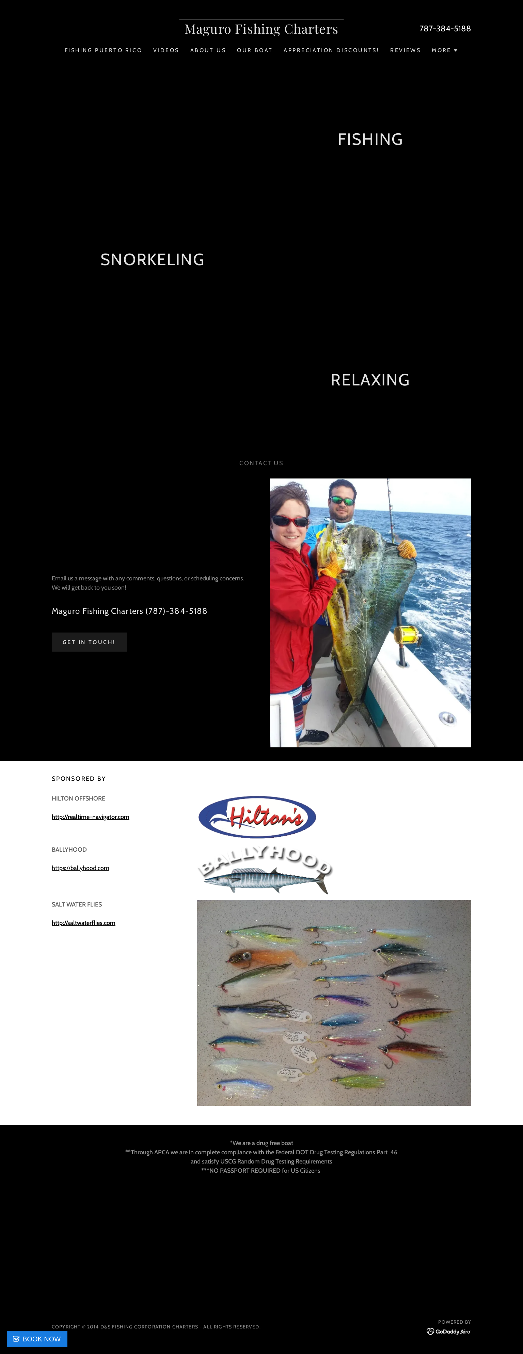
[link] (261, 31)
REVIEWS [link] (405, 50)
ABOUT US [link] (208, 50)
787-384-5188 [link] (445, 28)
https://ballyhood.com (80, 868)
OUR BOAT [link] (255, 50)
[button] (445, 50)
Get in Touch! (89, 642)
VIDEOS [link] (166, 50)
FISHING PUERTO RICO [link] (103, 50)
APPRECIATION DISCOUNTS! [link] (331, 50)
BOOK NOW (41, 1339)
